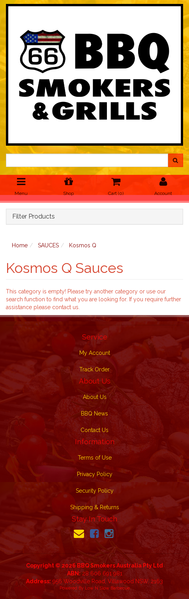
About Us (95, 397)
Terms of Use (95, 457)
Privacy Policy (94, 474)
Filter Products (33, 216)
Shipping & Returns (94, 507)
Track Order (94, 369)
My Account (94, 353)
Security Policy (95, 491)
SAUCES (48, 245)
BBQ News (94, 413)
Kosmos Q (82, 245)
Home (20, 245)
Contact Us (94, 430)
